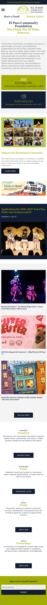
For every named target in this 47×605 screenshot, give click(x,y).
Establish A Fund (23, 491)
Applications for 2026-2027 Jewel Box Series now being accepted (23, 210)
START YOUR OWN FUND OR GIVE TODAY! (23, 2)
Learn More (10, 171)
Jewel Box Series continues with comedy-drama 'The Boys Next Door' (21, 398)
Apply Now (23, 530)
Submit (23, 592)
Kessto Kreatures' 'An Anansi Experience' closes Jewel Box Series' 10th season (22, 307)
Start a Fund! (12, 16)
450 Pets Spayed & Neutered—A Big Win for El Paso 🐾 (23, 353)
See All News (23, 415)
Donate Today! (35, 16)
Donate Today (23, 455)
